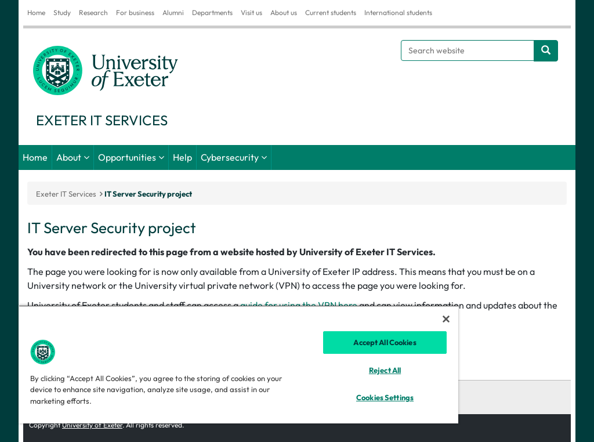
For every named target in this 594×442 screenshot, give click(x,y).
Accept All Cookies (384, 342)
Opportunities (127, 157)
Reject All (385, 370)
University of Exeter (92, 425)
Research (93, 12)
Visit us (251, 12)
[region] (238, 364)
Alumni (173, 12)
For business (135, 12)
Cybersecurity (230, 157)
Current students (330, 12)
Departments (212, 12)
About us (283, 12)
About (68, 157)
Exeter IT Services (66, 193)
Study (62, 12)
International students (398, 12)
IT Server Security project (148, 193)
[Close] (446, 319)
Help (182, 157)
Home (36, 12)
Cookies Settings (385, 397)
